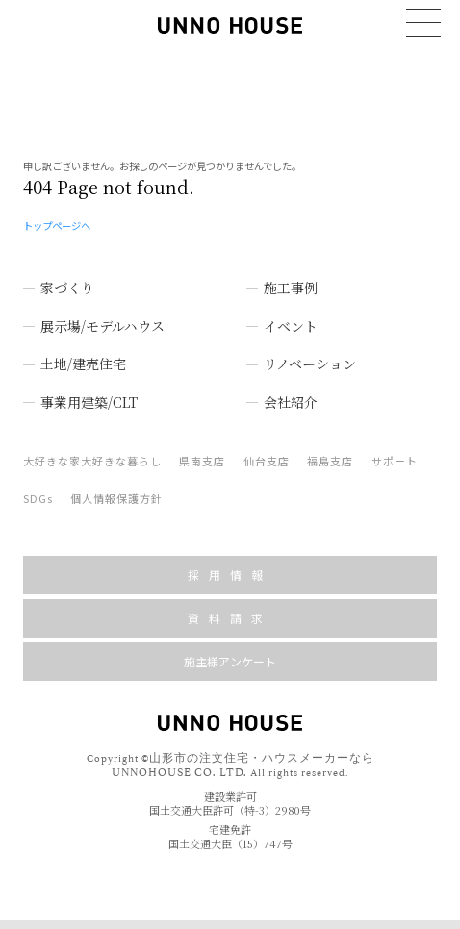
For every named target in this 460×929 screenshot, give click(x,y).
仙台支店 (266, 455)
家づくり (67, 281)
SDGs (38, 492)
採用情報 (230, 569)
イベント (291, 319)
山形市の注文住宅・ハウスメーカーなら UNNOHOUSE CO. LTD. (243, 758)
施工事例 (291, 281)
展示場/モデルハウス (102, 319)
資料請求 (230, 612)
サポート (394, 455)
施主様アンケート (230, 655)
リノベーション (310, 357)
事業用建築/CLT (89, 396)
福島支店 (330, 455)
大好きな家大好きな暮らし (92, 455)
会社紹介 (291, 396)
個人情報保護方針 (116, 492)
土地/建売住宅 (83, 357)
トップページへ (56, 219)
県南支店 (202, 455)
